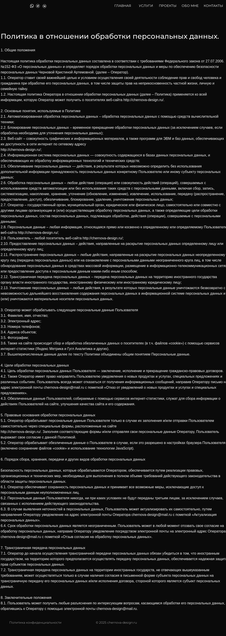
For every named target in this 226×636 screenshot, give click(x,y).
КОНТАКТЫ (213, 6)
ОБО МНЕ (190, 6)
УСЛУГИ (146, 6)
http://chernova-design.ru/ (143, 100)
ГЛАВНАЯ (122, 6)
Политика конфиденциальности (35, 622)
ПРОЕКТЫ (168, 6)
